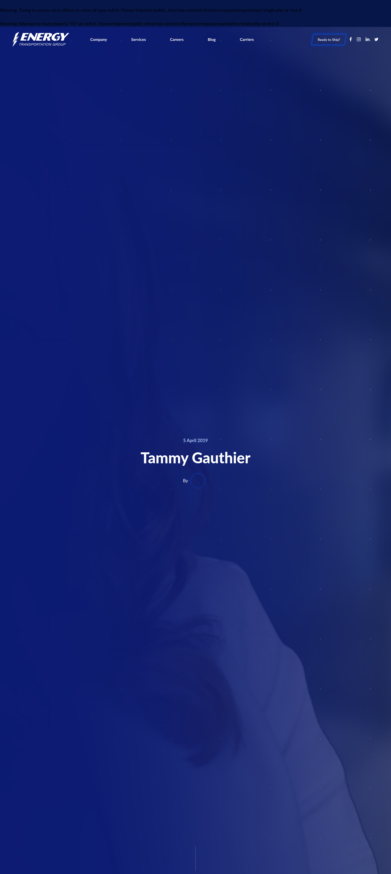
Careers (177, 39)
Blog (212, 39)
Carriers (247, 39)
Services (138, 39)
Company (98, 39)
